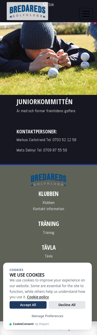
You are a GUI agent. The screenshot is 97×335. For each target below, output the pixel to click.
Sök (48, 4)
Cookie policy (38, 297)
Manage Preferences (47, 316)
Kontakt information (48, 208)
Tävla (49, 256)
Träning (48, 232)
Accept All (28, 304)
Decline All (67, 304)
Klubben (49, 202)
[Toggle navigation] (86, 13)
